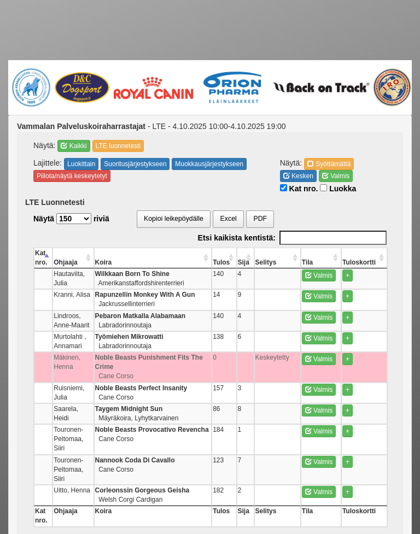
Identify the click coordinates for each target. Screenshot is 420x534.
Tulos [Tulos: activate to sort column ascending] (238, 262)
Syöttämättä (329, 164)
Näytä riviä (71, 218)
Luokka (338, 188)
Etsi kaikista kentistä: (292, 238)
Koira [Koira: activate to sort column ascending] (132, 262)
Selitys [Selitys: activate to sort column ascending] (279, 262)
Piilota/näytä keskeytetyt (72, 176)
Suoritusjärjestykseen (135, 164)
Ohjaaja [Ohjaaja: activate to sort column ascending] (71, 262)
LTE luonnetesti (118, 146)
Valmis (335, 176)
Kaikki (73, 146)
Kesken (298, 176)
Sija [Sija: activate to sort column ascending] (258, 262)
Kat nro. (299, 188)
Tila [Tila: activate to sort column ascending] (315, 262)
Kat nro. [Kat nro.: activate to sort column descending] (41, 257)
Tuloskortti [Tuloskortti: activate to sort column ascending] (363, 262)
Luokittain (81, 164)
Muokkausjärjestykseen (209, 164)
